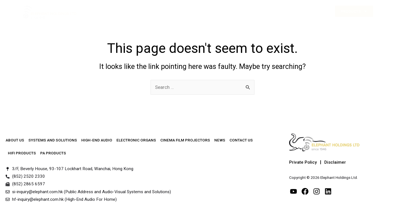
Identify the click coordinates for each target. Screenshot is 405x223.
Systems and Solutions (52, 140)
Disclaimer (335, 162)
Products (354, 11)
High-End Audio (197, 11)
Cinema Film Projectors (185, 140)
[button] (397, 11)
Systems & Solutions (150, 11)
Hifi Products (22, 153)
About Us (110, 11)
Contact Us (297, 11)
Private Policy (303, 162)
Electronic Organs (136, 140)
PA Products (53, 153)
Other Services (240, 11)
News (272, 11)
